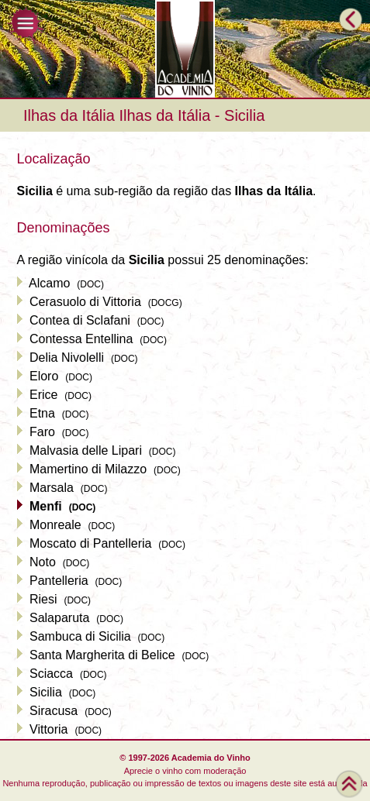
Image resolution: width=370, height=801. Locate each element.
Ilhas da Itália (69, 115)
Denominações (63, 227)
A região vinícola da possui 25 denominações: (163, 259)
